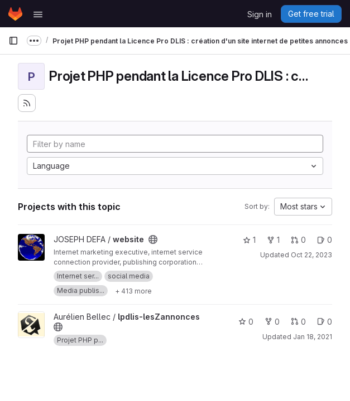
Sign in (259, 14)
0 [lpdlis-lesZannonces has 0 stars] (245, 321)
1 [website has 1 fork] (273, 239)
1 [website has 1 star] (249, 239)
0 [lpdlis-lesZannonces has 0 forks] (272, 321)
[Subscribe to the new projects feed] (27, 103)
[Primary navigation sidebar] (13, 41)
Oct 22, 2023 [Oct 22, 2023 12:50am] (311, 255)
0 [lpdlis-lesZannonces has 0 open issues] (324, 321)
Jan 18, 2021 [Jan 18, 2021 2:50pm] (312, 336)
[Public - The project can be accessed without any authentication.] (152, 239)
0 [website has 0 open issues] (324, 239)
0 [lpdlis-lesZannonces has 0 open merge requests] (298, 321)
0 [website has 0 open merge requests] (298, 239)
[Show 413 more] (133, 290)
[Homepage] (15, 14)
